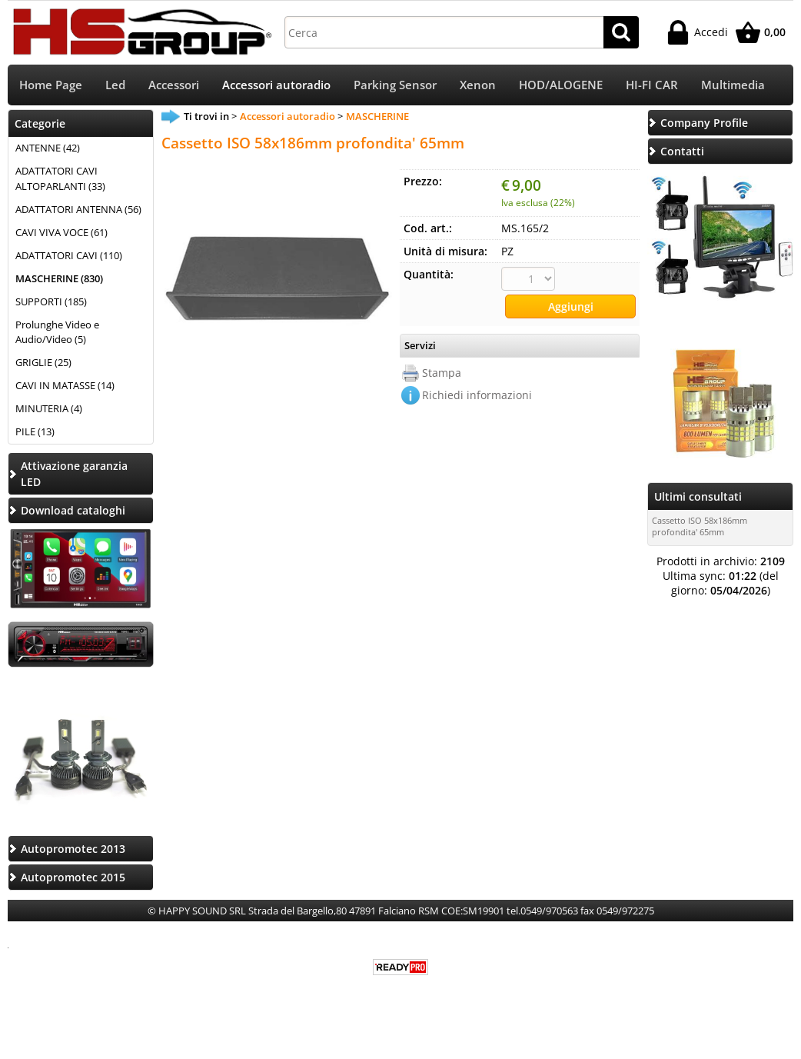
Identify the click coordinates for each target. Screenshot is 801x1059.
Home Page (50, 85)
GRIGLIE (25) (43, 362)
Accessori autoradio (276, 85)
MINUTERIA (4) (48, 408)
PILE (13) (35, 431)
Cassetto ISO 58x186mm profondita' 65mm (699, 526)
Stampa (441, 372)
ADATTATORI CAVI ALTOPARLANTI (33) (60, 178)
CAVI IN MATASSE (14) (65, 385)
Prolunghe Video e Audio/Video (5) (57, 332)
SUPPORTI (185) (51, 301)
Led (115, 85)
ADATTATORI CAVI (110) (68, 255)
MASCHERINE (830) (59, 278)
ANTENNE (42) (47, 148)
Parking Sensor (395, 85)
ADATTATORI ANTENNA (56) (78, 209)
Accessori (173, 85)
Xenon (478, 85)
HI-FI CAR (652, 85)
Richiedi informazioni (477, 395)
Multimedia (733, 85)
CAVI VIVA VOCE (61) (61, 232)
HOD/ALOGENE (561, 85)
